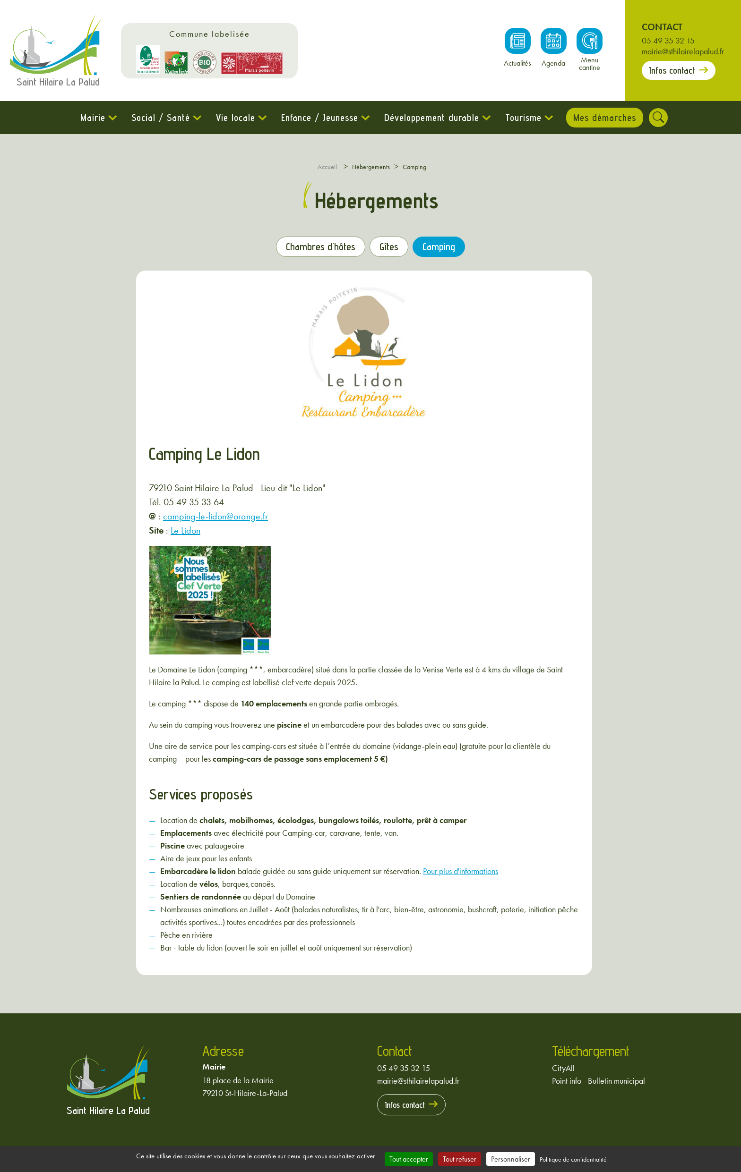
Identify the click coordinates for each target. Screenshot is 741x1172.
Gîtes (389, 247)
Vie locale (234, 117)
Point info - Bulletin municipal (598, 1080)
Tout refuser (459, 1159)
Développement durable (430, 117)
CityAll (563, 1067)
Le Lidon (185, 530)
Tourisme (522, 117)
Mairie (91, 117)
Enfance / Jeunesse (318, 117)
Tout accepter (408, 1159)
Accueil (327, 166)
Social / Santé (159, 117)
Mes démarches (604, 117)
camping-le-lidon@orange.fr (215, 516)
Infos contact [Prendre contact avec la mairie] (672, 70)
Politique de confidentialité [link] (573, 1159)
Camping (439, 247)
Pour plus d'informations (460, 870)
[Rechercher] (659, 117)
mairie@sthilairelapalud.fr (683, 51)
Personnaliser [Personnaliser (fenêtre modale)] (510, 1159)
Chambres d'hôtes (319, 247)
